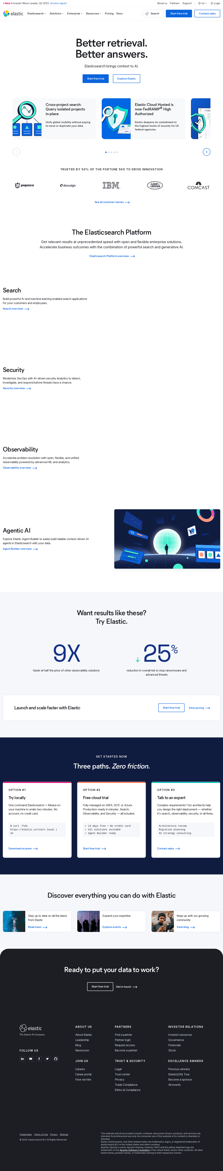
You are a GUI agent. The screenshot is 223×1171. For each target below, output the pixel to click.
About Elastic (83, 1034)
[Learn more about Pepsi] (24, 192)
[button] (106, 152)
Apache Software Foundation (135, 1150)
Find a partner (123, 1034)
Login (215, 3)
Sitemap (64, 1134)
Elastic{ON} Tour (179, 1074)
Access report (58, 3)
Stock (172, 1050)
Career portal (83, 1074)
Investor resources (180, 1034)
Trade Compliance (126, 1084)
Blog (78, 1045)
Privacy (119, 1079)
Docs (119, 13)
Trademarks (26, 1134)
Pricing (109, 13)
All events (174, 1084)
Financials (174, 1045)
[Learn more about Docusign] (68, 192)
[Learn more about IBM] (111, 192)
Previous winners (179, 1069)
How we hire (83, 1079)
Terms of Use (41, 1134)
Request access (125, 1045)
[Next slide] (206, 152)
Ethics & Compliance (127, 1090)
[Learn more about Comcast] (198, 192)
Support (187, 3)
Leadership (82, 1040)
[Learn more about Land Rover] (155, 192)
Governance (176, 1040)
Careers (80, 1069)
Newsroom (82, 1050)
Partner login (123, 1040)
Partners (175, 3)
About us (162, 3)
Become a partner (126, 1050)
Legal (118, 1069)
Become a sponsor (180, 1079)
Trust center (122, 1074)
